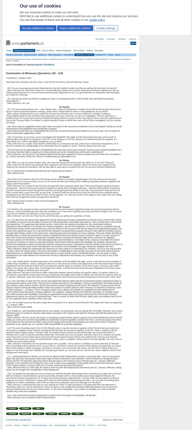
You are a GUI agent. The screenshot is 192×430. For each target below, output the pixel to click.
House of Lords (30, 55)
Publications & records (84, 55)
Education (99, 50)
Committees (68, 55)
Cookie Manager (102, 425)
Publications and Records (57, 59)
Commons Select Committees (120, 59)
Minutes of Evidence (44, 65)
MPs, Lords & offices (45, 50)
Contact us (132, 39)
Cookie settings (105, 28)
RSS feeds (122, 39)
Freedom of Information (39, 425)
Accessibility (100, 39)
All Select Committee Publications (97, 59)
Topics (117, 55)
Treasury (9, 61)
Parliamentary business (24, 50)
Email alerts (111, 39)
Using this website (60, 425)
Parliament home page (22, 59)
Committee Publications (76, 59)
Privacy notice (81, 425)
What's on (42, 55)
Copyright (72, 425)
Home (9, 50)
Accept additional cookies (38, 28)
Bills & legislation (55, 55)
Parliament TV (100, 55)
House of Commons (14, 55)
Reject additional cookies (75, 28)
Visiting (89, 50)
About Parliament (63, 50)
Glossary (17, 425)
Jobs (50, 425)
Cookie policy (91, 425)
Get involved (78, 50)
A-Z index (9, 425)
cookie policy (97, 19)
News (111, 55)
